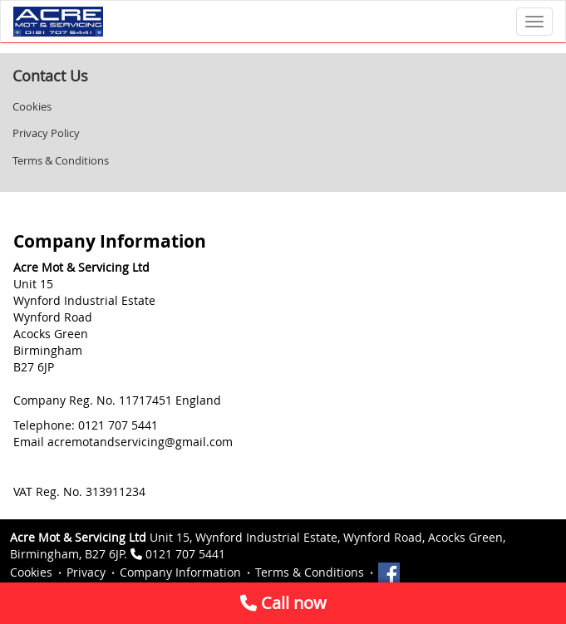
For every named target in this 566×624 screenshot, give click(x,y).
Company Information (180, 572)
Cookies (32, 106)
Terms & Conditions (60, 160)
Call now (283, 603)
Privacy (86, 572)
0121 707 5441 (185, 554)
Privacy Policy (46, 132)
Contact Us (50, 76)
